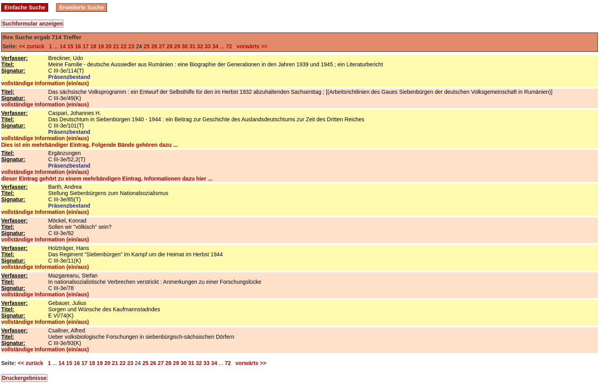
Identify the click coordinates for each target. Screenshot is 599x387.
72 (229, 46)
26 (154, 46)
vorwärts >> (250, 46)
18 (93, 46)
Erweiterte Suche (81, 7)
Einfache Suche (24, 7)
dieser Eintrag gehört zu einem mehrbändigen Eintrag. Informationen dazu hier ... (106, 178)
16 (78, 46)
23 (131, 46)
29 (177, 46)
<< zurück (33, 46)
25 (146, 46)
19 (101, 46)
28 (169, 46)
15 (70, 46)
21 (116, 46)
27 (162, 46)
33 (207, 46)
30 (185, 46)
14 (63, 46)
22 (124, 46)
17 (86, 46)
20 (108, 46)
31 (192, 46)
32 (200, 46)
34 (215, 46)
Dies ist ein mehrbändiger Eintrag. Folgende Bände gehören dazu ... (89, 145)
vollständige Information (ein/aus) (45, 83)
